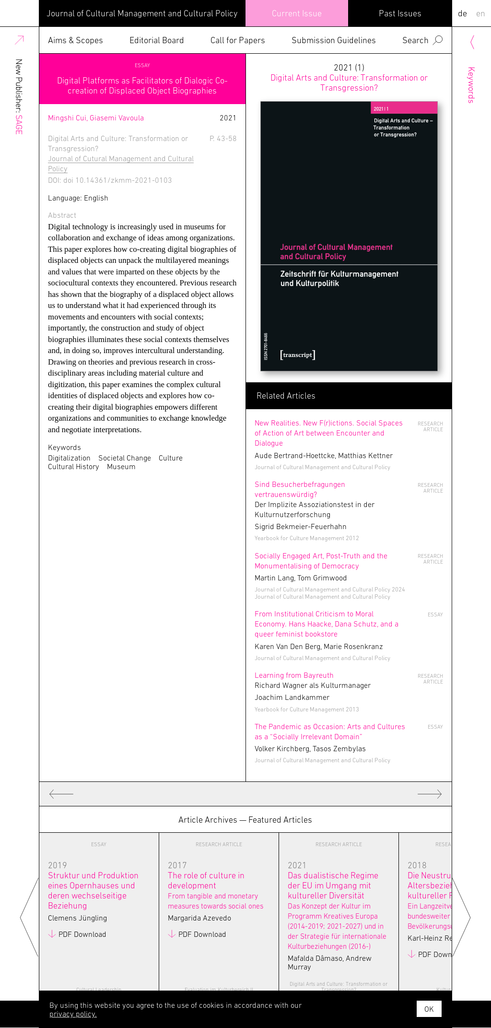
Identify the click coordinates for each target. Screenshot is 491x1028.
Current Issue (297, 13)
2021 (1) (349, 77)
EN (480, 13)
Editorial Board (156, 40)
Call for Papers (237, 40)
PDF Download (82, 934)
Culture (171, 457)
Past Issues (400, 13)
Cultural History (73, 466)
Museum (121, 466)
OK (429, 1008)
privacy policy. (73, 1013)
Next (461, 916)
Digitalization (69, 457)
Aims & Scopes (75, 40)
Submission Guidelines (334, 40)
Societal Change (124, 457)
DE (462, 13)
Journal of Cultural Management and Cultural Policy (142, 13)
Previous (29, 916)
